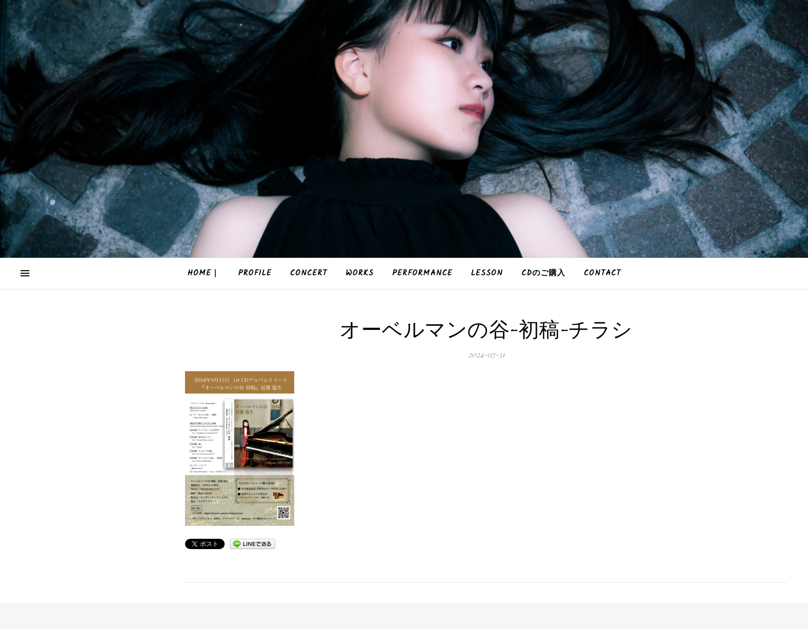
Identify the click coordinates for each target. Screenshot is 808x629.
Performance (422, 273)
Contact (602, 273)
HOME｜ (204, 273)
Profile (255, 273)
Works (360, 273)
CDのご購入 (543, 273)
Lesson (487, 273)
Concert (308, 273)
